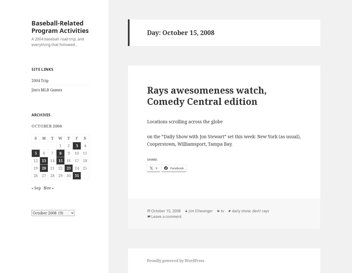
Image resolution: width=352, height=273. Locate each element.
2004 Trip (40, 80)
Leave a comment (166, 216)
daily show (241, 210)
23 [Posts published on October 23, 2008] (69, 168)
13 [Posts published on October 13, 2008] (44, 160)
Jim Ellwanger (201, 210)
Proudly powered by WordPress (175, 260)
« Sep (36, 188)
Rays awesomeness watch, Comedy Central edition (207, 95)
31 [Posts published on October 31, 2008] (77, 175)
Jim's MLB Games (47, 89)
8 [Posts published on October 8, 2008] (60, 153)
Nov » (49, 188)
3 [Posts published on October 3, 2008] (77, 145)
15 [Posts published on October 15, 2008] (60, 160)
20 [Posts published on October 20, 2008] (44, 168)
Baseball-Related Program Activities (60, 27)
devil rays (260, 210)
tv (222, 210)
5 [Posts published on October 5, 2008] (36, 153)
